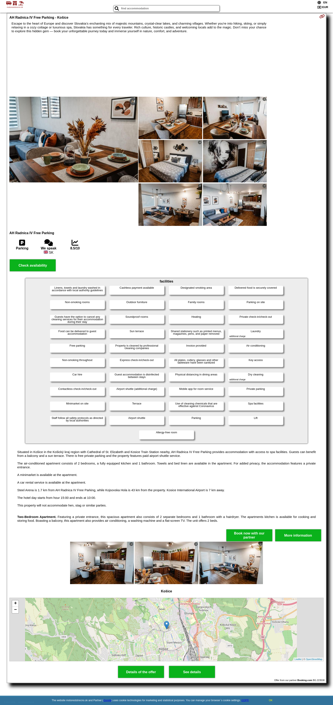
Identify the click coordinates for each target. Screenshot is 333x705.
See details (192, 672)
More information (298, 535)
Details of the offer (141, 672)
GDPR (245, 700)
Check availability (32, 265)
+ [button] (15, 603)
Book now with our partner (249, 535)
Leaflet (298, 659)
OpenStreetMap (314, 659)
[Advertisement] (166, 65)
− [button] (15, 610)
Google (107, 700)
